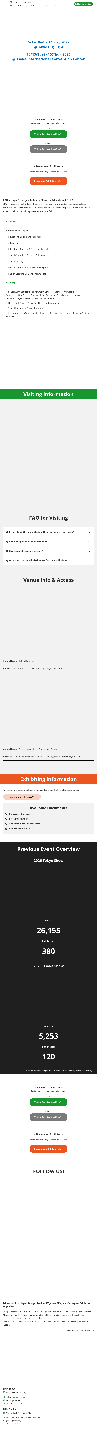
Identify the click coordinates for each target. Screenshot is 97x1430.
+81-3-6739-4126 (14, 1403)
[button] (83, 4)
